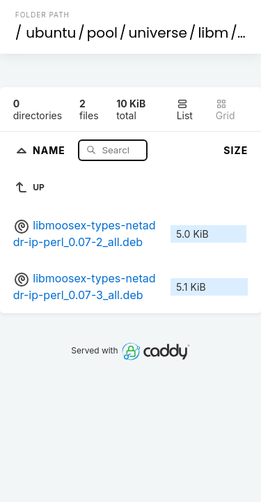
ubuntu (51, 33)
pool (102, 33)
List (185, 109)
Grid (225, 109)
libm (213, 33)
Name (50, 149)
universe (157, 33)
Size (235, 150)
